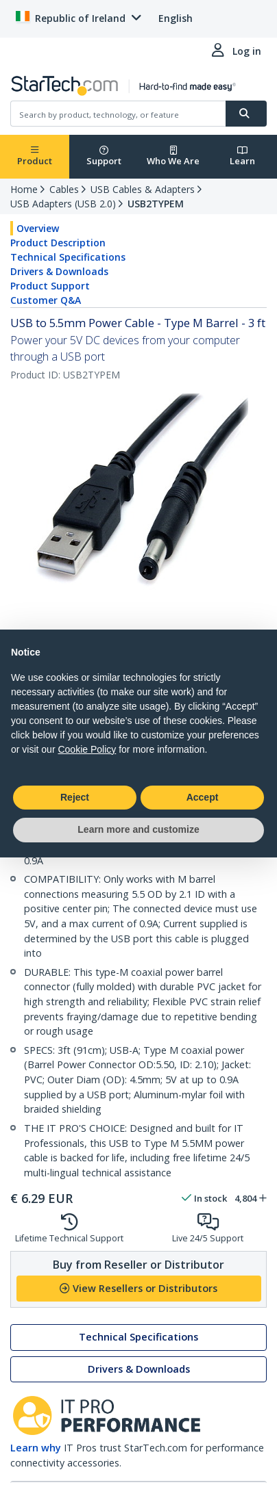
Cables (64, 189)
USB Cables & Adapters (143, 189)
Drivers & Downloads (59, 271)
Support (103, 156)
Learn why (35, 1447)
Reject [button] (74, 797)
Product (34, 156)
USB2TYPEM (156, 203)
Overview (37, 228)
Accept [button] (202, 797)
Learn (242, 156)
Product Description (58, 242)
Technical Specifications (67, 256)
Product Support (50, 285)
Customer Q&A (45, 300)
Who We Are (173, 156)
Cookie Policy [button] (87, 749)
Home (24, 189)
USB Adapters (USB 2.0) (63, 203)
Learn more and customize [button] (138, 829)
